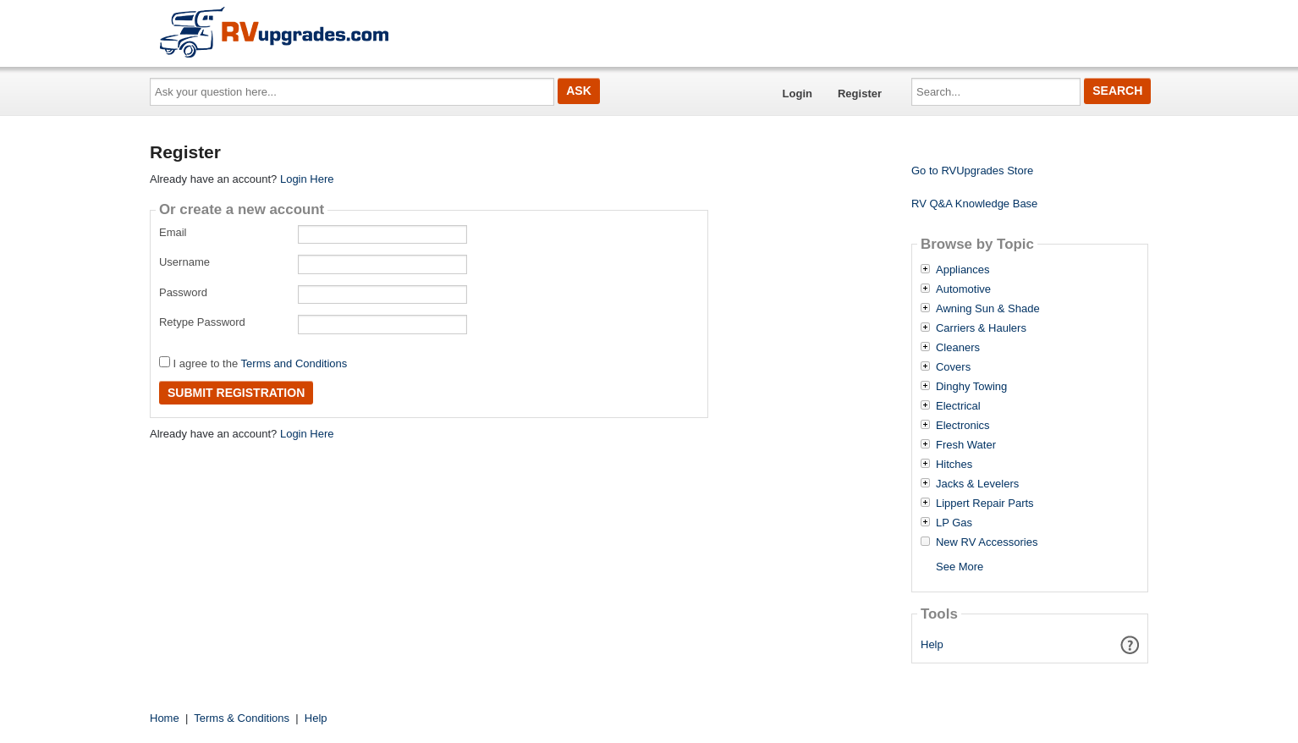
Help (932, 644)
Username (184, 262)
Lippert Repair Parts (985, 503)
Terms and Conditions (294, 363)
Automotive (963, 289)
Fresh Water (966, 445)
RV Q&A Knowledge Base (974, 203)
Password (183, 292)
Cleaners (958, 348)
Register (860, 93)
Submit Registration (236, 392)
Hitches (954, 465)
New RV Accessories (986, 542)
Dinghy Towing (971, 387)
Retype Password (202, 322)
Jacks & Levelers (977, 484)
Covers (953, 367)
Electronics (963, 426)
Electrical (958, 406)
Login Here (307, 179)
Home (164, 718)
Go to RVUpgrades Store (972, 170)
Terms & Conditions (241, 718)
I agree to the (253, 363)
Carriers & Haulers (981, 328)
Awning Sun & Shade (988, 309)
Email (173, 232)
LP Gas (954, 523)
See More (959, 566)
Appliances (963, 270)
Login (797, 93)
